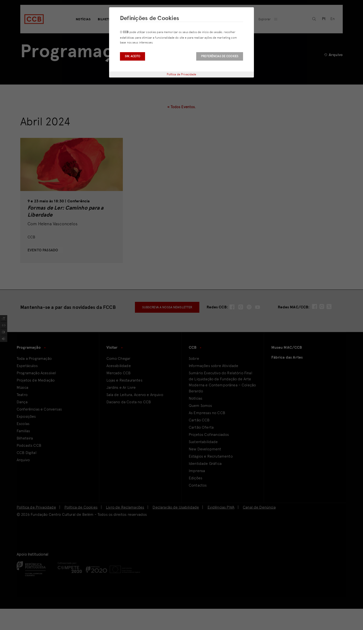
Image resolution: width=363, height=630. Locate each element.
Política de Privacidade (181, 74)
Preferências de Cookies (219, 56)
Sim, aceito (132, 56)
